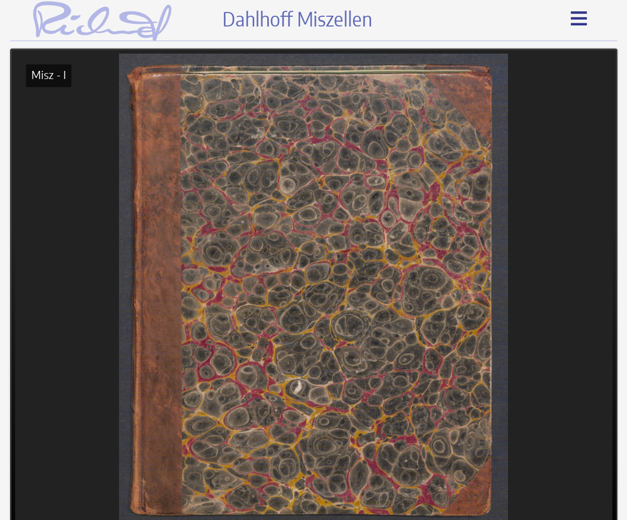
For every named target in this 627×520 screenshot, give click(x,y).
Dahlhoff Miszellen (297, 20)
